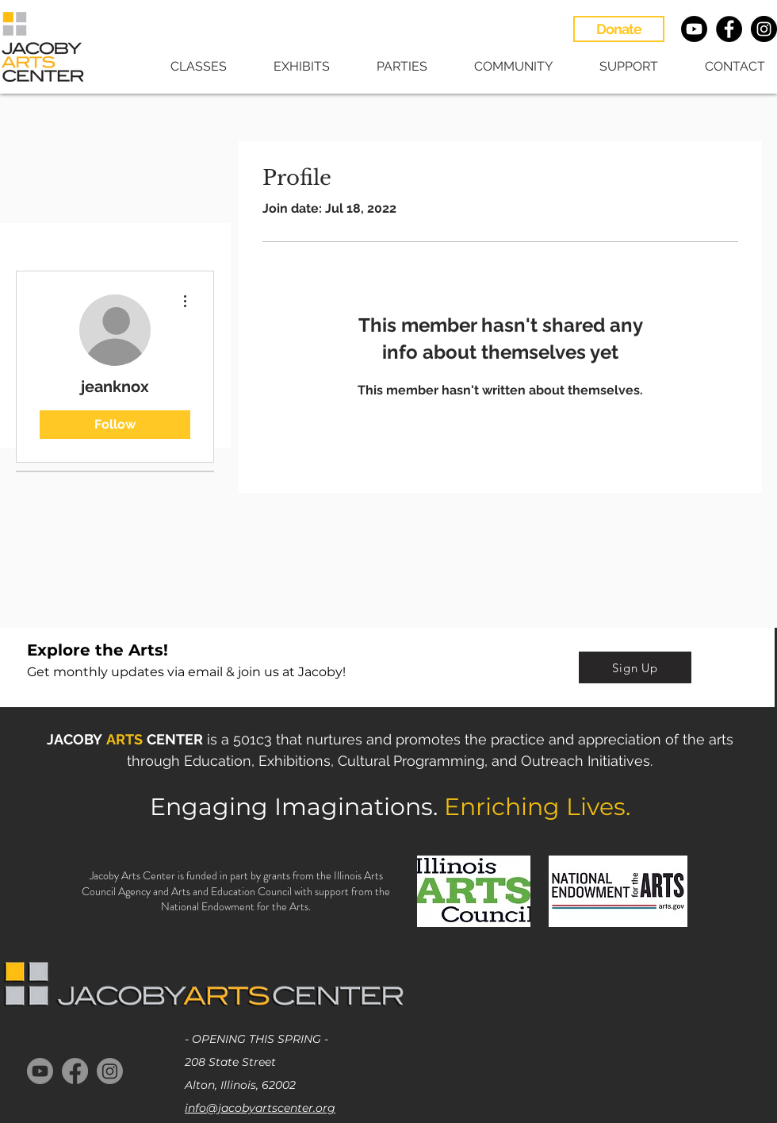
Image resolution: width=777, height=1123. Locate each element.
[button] (187, 66)
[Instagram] (110, 1071)
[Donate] (618, 29)
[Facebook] (75, 1071)
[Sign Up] (635, 667)
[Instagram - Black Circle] (764, 29)
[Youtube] (694, 29)
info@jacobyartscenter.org (260, 1108)
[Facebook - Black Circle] (729, 29)
